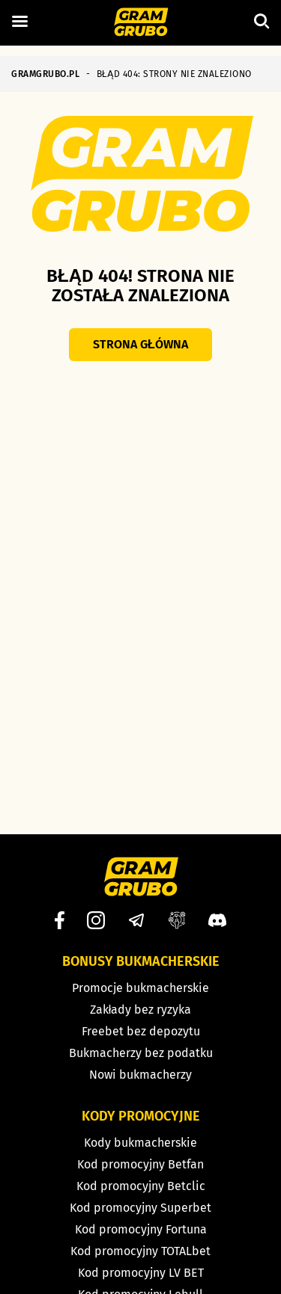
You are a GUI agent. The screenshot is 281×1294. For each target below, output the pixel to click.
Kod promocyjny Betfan (140, 1164)
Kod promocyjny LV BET (141, 1273)
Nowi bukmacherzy (140, 1074)
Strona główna (140, 344)
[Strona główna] (140, 23)
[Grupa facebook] (177, 920)
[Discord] (217, 920)
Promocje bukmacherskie (140, 988)
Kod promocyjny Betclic (140, 1186)
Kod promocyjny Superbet (140, 1208)
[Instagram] (96, 920)
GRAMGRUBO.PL (45, 74)
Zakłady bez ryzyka (141, 1009)
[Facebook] (59, 920)
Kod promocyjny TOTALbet (140, 1251)
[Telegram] (136, 920)
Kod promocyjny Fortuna (141, 1229)
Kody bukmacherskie (140, 1143)
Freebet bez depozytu (141, 1031)
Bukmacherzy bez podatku (141, 1053)
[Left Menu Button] (19, 21)
